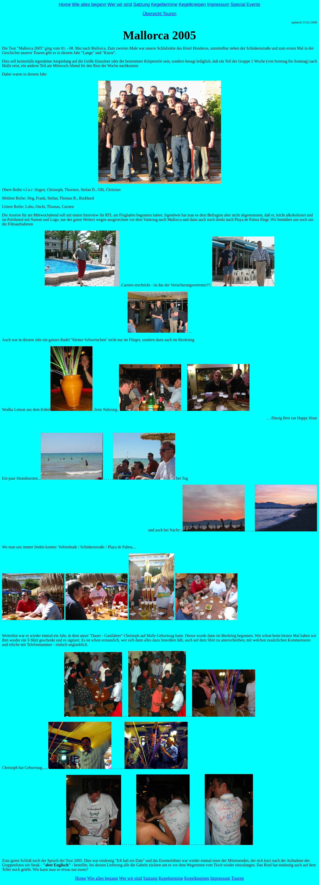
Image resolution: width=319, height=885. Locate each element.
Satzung (141, 4)
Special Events (245, 4)
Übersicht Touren (159, 13)
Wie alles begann (89, 4)
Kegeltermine (164, 4)
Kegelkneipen (192, 4)
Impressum (218, 4)
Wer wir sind (119, 4)
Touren (237, 878)
